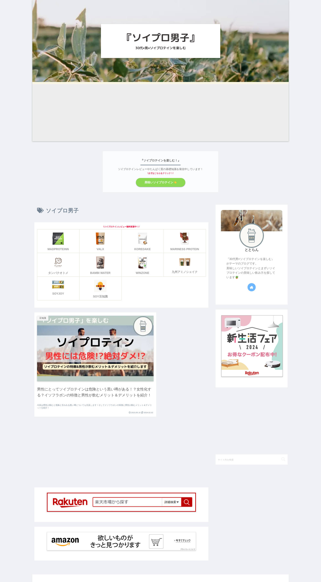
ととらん (252, 249)
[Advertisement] (160, 112)
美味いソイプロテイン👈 (160, 182)
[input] (252, 459)
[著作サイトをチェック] (252, 287)
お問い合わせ (277, 570)
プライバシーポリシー (246, 570)
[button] (283, 459)
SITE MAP (218, 570)
